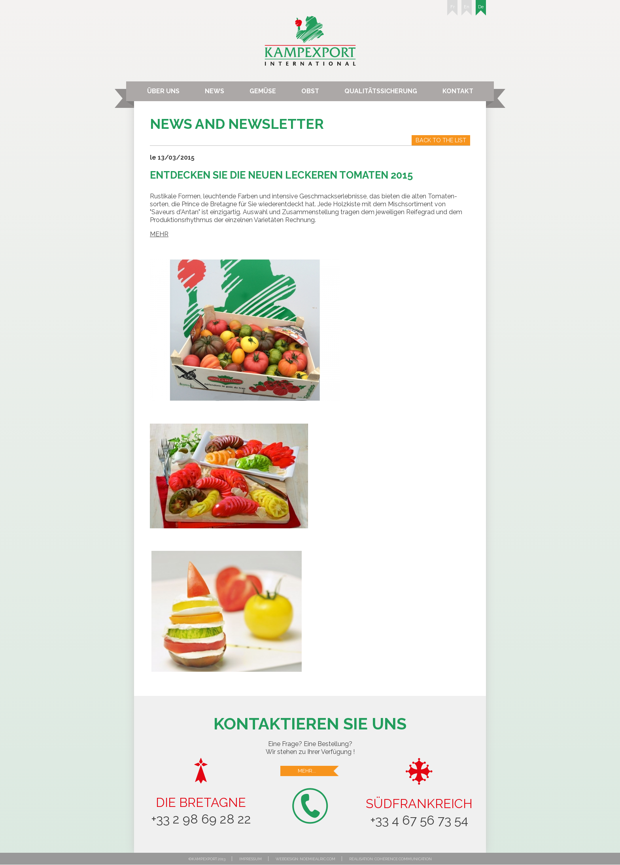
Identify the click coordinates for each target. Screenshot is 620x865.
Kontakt (457, 91)
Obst (310, 91)
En (466, 10)
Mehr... (319, 771)
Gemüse (263, 91)
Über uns (163, 91)
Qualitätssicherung (380, 91)
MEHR (159, 234)
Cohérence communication (403, 859)
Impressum (250, 859)
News (214, 91)
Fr (452, 10)
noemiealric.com (317, 859)
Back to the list (441, 140)
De (481, 10)
